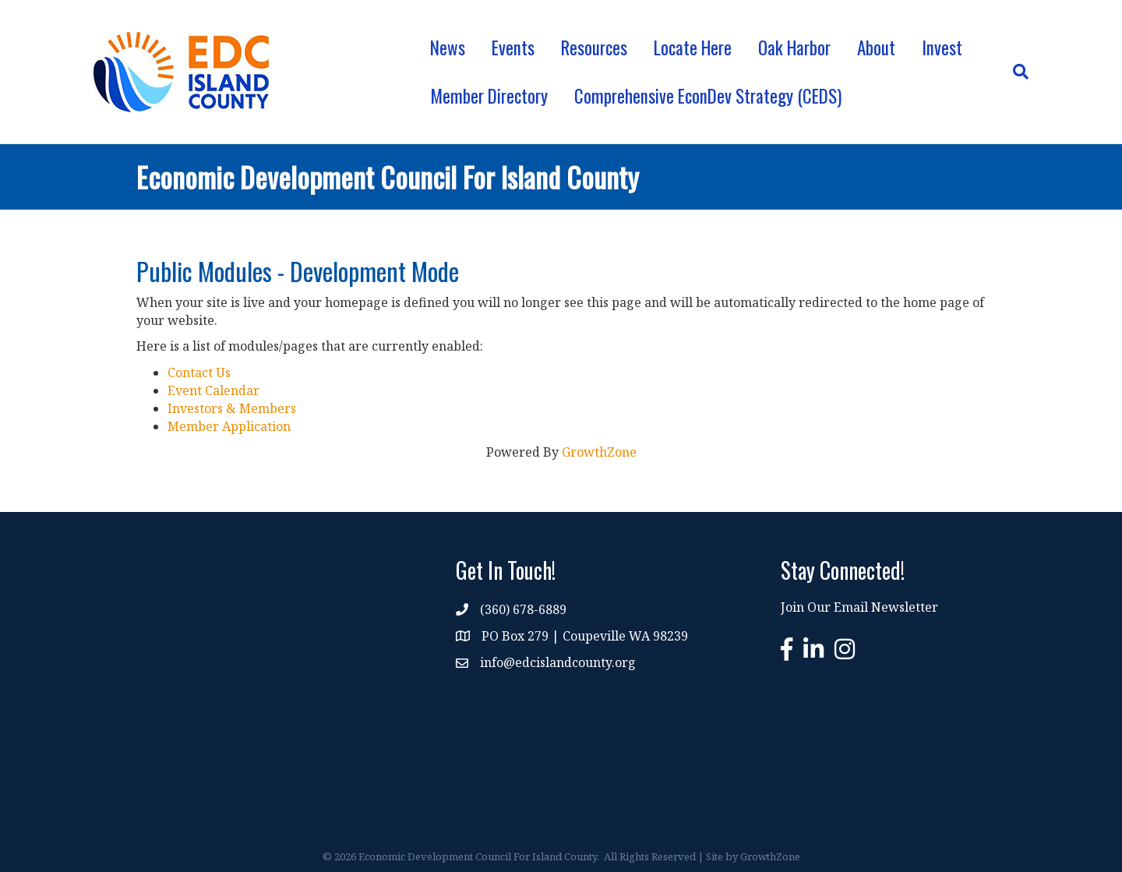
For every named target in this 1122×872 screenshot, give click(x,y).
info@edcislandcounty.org (558, 662)
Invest (942, 47)
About (876, 47)
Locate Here (693, 47)
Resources (594, 47)
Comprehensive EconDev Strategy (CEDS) (708, 96)
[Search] (1014, 72)
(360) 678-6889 (523, 609)
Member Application (229, 426)
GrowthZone (599, 452)
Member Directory (489, 96)
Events (513, 47)
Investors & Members (232, 408)
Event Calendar (213, 390)
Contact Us (199, 372)
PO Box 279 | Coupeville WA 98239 (585, 635)
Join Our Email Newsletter (859, 607)
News (447, 47)
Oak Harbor (794, 47)
